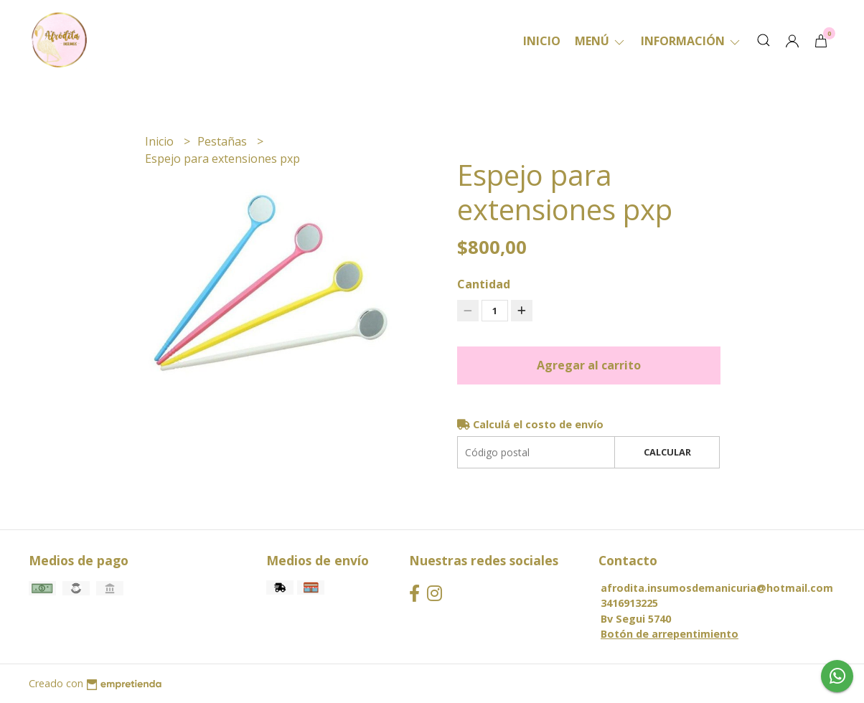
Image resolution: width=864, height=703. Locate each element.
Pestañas (223, 141)
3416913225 (629, 603)
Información (691, 41)
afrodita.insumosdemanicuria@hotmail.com (717, 588)
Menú (600, 41)
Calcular (667, 451)
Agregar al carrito (589, 365)
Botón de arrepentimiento (669, 634)
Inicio (541, 41)
